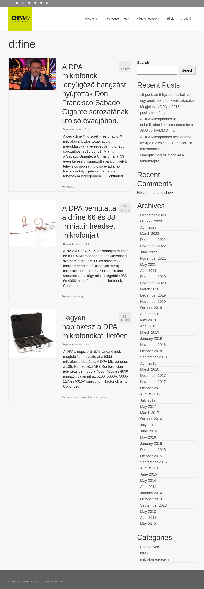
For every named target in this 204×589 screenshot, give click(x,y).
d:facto (67, 397)
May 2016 (148, 437)
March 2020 (149, 289)
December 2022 (153, 240)
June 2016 (148, 431)
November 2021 (153, 258)
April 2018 (148, 363)
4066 (66, 296)
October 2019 (151, 308)
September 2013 (153, 505)
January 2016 (151, 444)
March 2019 (149, 332)
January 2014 (151, 493)
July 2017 (148, 400)
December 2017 (153, 376)
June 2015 (148, 474)
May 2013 (148, 512)
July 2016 (148, 425)
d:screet (91, 397)
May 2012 (148, 524)
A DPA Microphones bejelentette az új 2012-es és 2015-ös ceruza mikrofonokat (166, 143)
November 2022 (153, 246)
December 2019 (153, 295)
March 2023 (149, 234)
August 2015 (150, 468)
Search (143, 63)
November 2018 (153, 345)
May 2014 (148, 481)
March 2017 (149, 413)
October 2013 (151, 499)
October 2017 (151, 388)
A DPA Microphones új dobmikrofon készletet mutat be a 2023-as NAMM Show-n (166, 125)
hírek (78, 129)
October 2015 (151, 456)
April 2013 (148, 518)
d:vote (98, 397)
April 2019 (148, 326)
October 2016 (151, 419)
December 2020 (153, 277)
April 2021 (148, 271)
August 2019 (150, 314)
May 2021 (148, 265)
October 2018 (151, 351)
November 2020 (153, 283)
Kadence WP (57, 582)
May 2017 (148, 407)
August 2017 (150, 394)
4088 (72, 296)
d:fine (66, 187)
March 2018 (149, 369)
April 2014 (148, 487)
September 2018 (153, 357)
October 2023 (151, 221)
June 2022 (148, 252)
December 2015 (153, 450)
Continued (115, 176)
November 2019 (153, 302)
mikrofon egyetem (154, 559)
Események (149, 547)
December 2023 (153, 215)
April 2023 (148, 227)
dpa (72, 187)
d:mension (81, 397)
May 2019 (148, 320)
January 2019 (151, 339)
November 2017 (153, 382)
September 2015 (153, 462)
